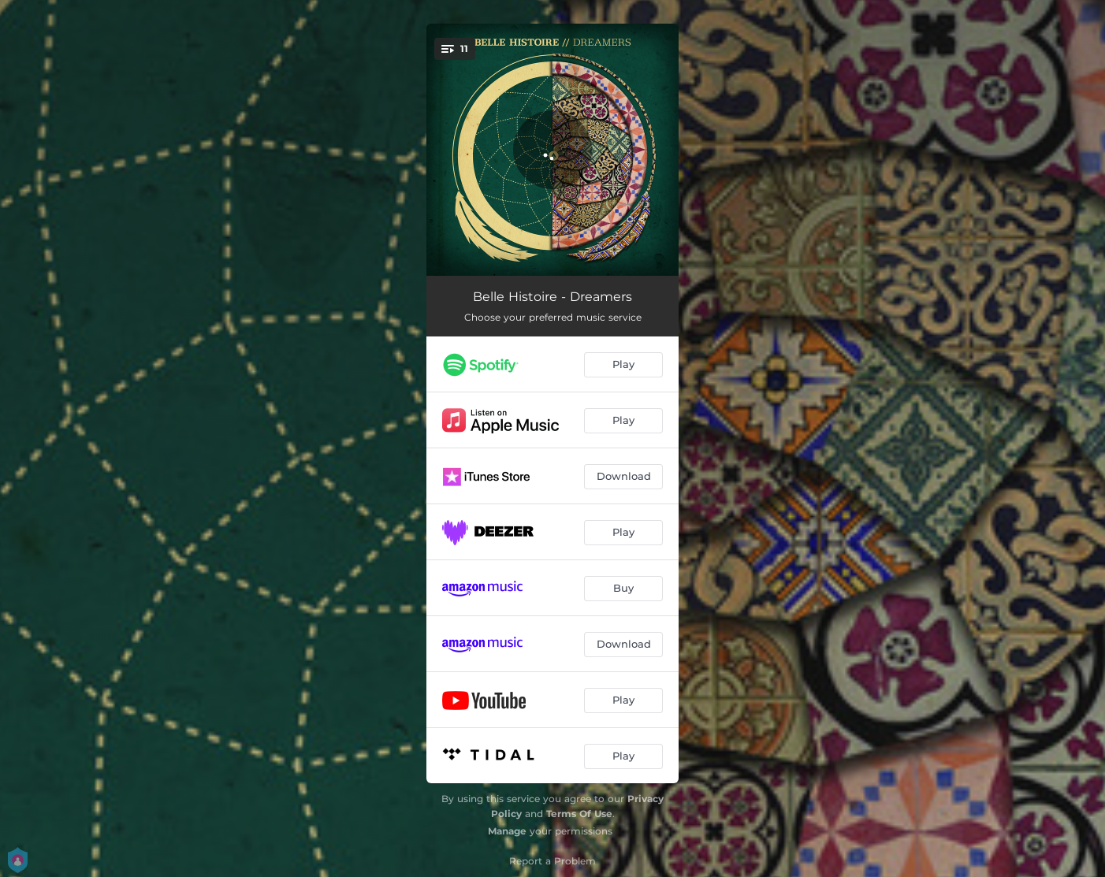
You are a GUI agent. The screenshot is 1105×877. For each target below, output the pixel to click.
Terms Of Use (579, 813)
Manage (507, 831)
